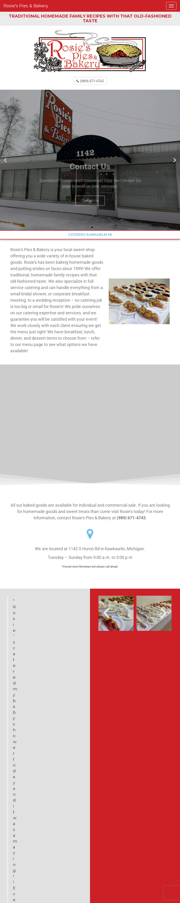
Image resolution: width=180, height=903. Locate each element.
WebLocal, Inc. (109, 891)
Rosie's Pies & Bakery (26, 5)
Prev (11, 659)
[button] (5, 160)
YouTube (90, 881)
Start (43, 650)
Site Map (90, 872)
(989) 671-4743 (90, 81)
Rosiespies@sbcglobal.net (40, 816)
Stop (47, 650)
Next (79, 659)
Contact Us (90, 219)
